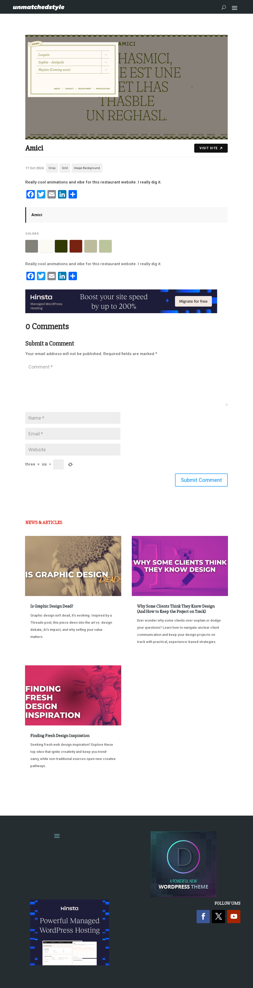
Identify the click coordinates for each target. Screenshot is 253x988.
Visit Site (211, 148)
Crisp (52, 168)
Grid (65, 168)
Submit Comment (201, 480)
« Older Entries (42, 790)
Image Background (87, 168)
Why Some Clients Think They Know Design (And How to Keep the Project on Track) (176, 609)
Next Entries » (212, 790)
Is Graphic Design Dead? (51, 606)
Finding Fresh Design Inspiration (59, 735)
